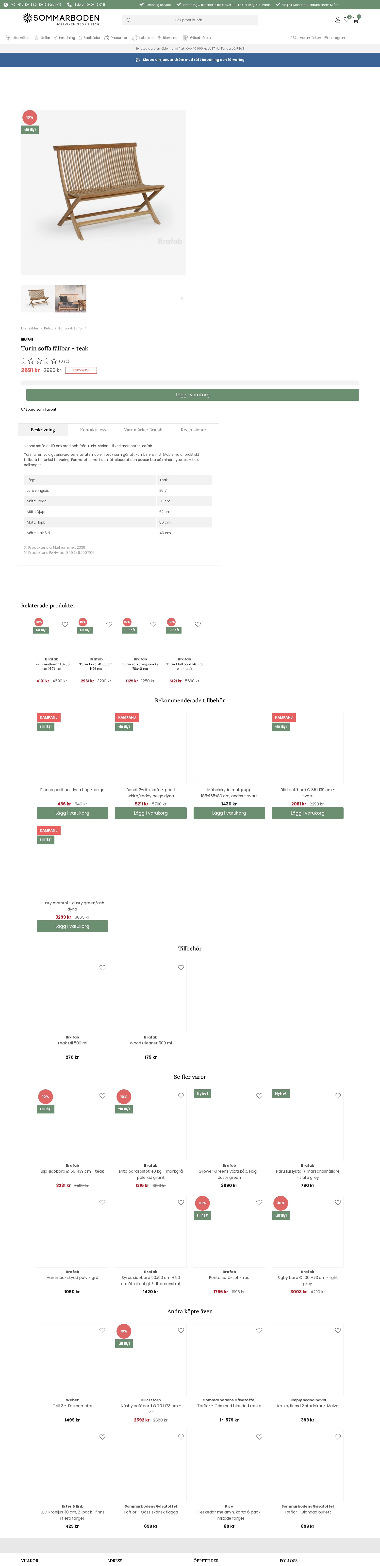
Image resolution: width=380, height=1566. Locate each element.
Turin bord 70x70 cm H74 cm (96, 539)
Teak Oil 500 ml (72, 916)
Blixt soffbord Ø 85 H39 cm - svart (308, 666)
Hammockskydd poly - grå (72, 1150)
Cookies (28, 1440)
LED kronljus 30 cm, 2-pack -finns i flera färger (72, 1388)
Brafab (232, 91)
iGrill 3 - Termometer (72, 1279)
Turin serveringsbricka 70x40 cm (140, 539)
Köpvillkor (29, 1459)
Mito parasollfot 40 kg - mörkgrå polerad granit (151, 1047)
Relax (253, 80)
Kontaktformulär (35, 1453)
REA (308, 37)
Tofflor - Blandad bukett (307, 1385)
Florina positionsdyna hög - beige (72, 663)
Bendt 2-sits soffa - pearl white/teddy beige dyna (150, 666)
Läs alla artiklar (292, 1460)
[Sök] (190, 20)
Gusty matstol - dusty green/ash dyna (72, 779)
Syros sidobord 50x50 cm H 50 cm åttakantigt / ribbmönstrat (151, 1154)
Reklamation (32, 1466)
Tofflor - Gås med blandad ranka (229, 1279)
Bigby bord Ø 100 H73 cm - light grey (307, 1154)
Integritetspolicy (35, 1447)
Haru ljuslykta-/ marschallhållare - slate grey (308, 1047)
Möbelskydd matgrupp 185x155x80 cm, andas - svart (229, 666)
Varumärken (324, 37)
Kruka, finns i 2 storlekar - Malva (307, 1279)
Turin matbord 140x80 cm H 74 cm (52, 539)
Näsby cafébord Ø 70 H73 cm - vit (151, 1282)
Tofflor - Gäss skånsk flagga (151, 1385)
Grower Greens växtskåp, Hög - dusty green (229, 1047)
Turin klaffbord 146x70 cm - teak (184, 539)
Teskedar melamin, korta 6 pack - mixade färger (229, 1388)
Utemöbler (234, 80)
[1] (103, 158)
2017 (163, 363)
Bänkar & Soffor (275, 80)
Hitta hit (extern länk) (125, 1461)
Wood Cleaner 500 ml (151, 916)
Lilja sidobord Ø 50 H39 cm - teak (72, 1044)
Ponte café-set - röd (229, 1150)
